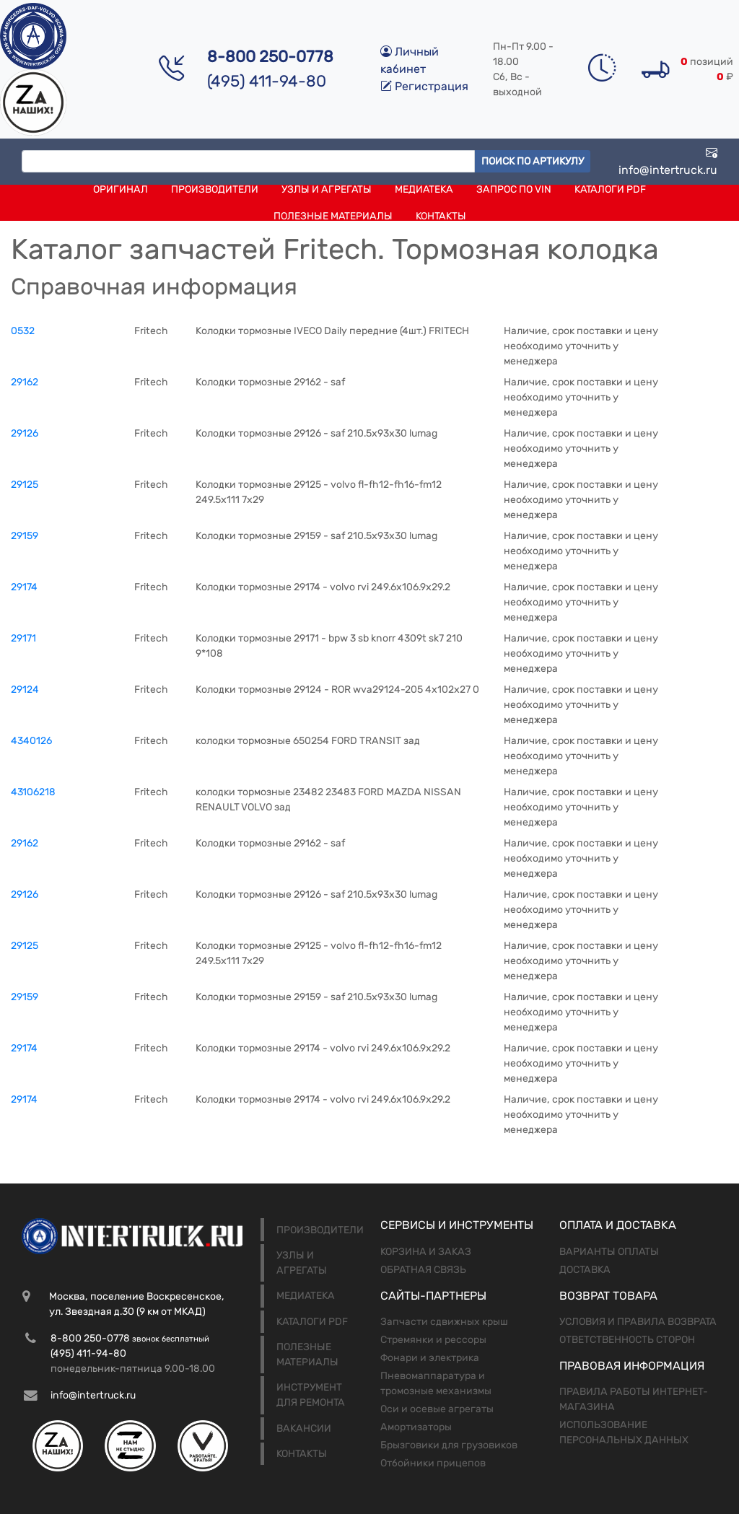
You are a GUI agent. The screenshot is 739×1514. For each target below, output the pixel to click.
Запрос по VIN (513, 189)
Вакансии (303, 1428)
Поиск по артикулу (532, 161)
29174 (24, 587)
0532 (23, 331)
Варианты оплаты (609, 1252)
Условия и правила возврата (638, 1322)
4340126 (31, 741)
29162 (24, 382)
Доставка (585, 1270)
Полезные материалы (333, 216)
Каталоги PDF (610, 189)
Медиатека (424, 189)
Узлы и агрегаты (326, 189)
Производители (214, 189)
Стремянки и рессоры (433, 1340)
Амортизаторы (416, 1427)
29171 (23, 638)
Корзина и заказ (425, 1252)
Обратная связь (423, 1270)
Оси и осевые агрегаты (437, 1409)
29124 (25, 689)
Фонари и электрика (429, 1358)
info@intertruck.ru (667, 161)
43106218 (33, 792)
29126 (24, 433)
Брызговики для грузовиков (448, 1445)
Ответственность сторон (627, 1340)
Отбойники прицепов (433, 1463)
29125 (24, 484)
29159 (24, 536)
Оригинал (120, 189)
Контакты (441, 216)
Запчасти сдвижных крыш (444, 1322)
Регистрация (424, 86)
